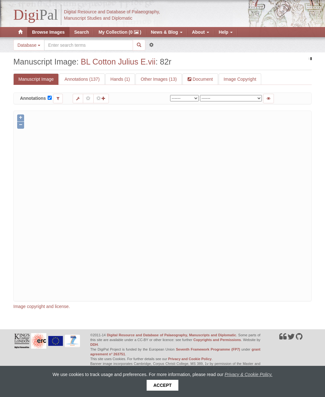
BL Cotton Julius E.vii (118, 61)
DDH (94, 344)
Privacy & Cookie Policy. (249, 374)
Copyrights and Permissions (217, 340)
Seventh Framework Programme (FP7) (208, 349)
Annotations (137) (82, 79)
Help (226, 32)
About (200, 32)
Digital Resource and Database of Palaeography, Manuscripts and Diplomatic (171, 335)
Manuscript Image (36, 79)
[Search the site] (88, 45)
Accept (162, 385)
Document (202, 79)
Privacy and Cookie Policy (190, 359)
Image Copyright (240, 79)
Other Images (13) (159, 79)
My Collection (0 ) (119, 32)
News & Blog (166, 32)
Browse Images (48, 32)
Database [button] (28, 45)
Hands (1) (120, 79)
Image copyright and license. (41, 306)
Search (81, 32)
